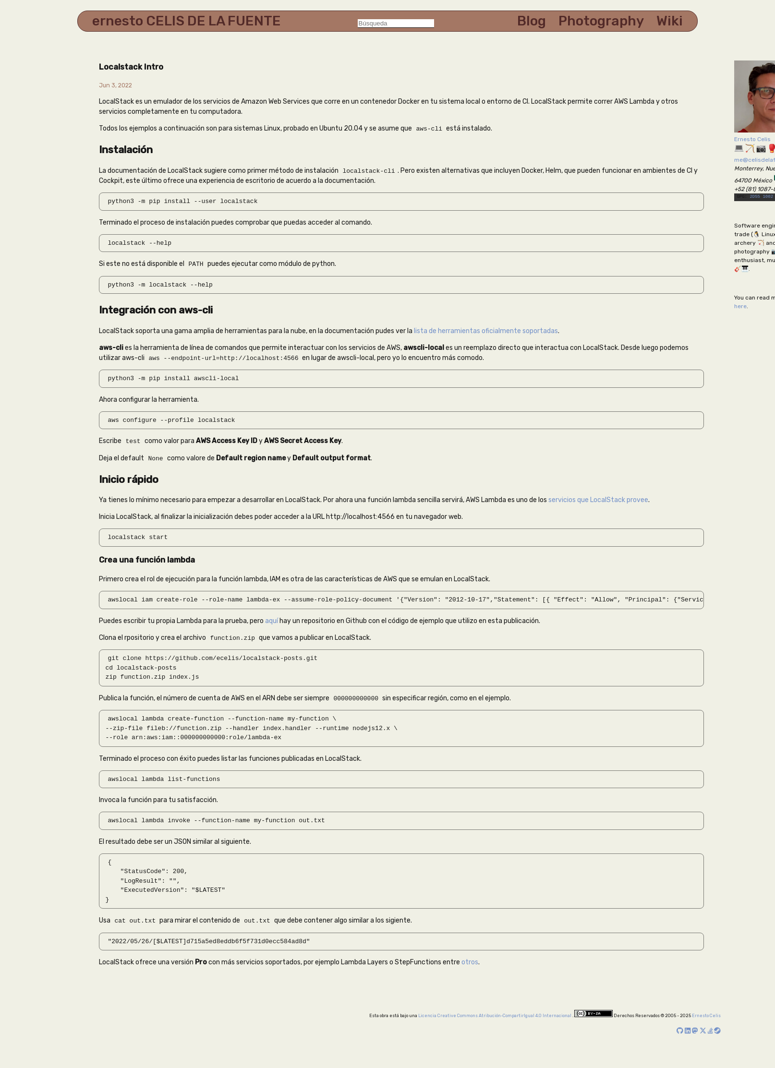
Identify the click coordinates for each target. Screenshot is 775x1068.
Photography (601, 21)
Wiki (669, 21)
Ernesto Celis (752, 139)
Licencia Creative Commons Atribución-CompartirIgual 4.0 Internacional (495, 1013)
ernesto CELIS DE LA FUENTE (186, 21)
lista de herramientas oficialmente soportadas (486, 330)
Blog (531, 21)
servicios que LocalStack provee (598, 498)
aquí (271, 619)
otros (469, 960)
